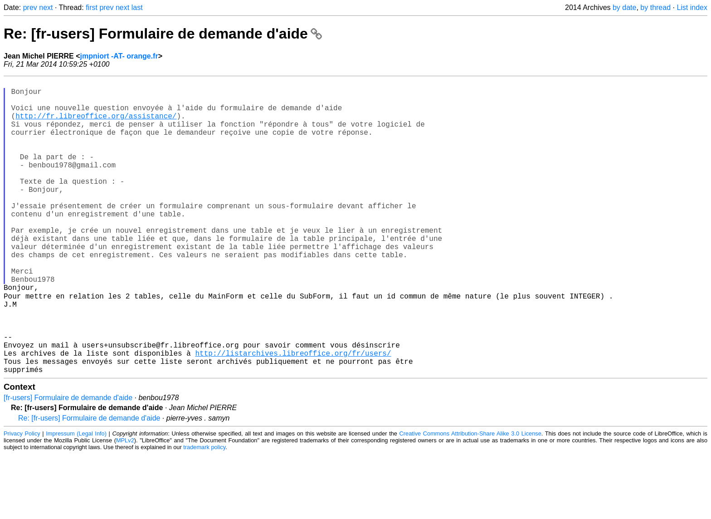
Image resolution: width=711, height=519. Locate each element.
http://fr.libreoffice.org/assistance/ (95, 125)
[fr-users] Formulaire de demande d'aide (68, 462)
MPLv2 (125, 505)
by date (624, 7)
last (137, 7)
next (46, 7)
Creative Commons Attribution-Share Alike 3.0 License (470, 498)
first (91, 7)
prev (30, 7)
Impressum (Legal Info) (76, 498)
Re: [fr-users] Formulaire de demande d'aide (163, 33)
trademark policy (204, 512)
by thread (655, 7)
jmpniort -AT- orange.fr (119, 56)
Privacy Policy (22, 498)
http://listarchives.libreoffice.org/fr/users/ (293, 414)
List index (692, 7)
